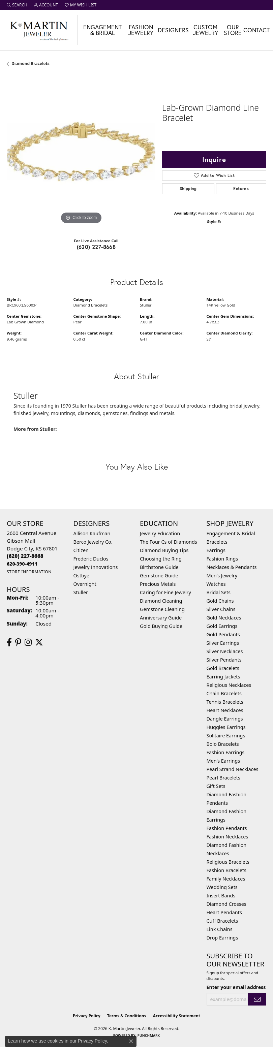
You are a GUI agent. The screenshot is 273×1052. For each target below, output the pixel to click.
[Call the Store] (25, 555)
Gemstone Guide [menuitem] (159, 575)
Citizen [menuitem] (81, 550)
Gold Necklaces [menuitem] (224, 617)
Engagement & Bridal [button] (102, 30)
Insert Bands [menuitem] (221, 895)
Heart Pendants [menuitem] (224, 912)
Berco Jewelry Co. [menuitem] (93, 542)
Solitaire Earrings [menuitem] (226, 735)
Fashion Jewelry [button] (140, 30)
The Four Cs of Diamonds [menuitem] (168, 542)
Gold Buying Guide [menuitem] (161, 626)
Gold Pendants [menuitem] (223, 634)
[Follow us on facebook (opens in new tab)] (9, 642)
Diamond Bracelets (30, 63)
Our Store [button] (233, 30)
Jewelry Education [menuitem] (160, 533)
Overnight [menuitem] (84, 584)
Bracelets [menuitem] (217, 542)
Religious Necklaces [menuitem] (229, 685)
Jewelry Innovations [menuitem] (95, 567)
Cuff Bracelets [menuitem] (222, 921)
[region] (81, 151)
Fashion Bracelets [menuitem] (226, 870)
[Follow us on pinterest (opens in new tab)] (18, 642)
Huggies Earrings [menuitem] (226, 727)
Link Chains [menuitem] (220, 929)
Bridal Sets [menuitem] (219, 592)
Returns (241, 188)
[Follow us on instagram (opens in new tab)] (28, 642)
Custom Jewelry (205, 30)
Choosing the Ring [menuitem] (161, 558)
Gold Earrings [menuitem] (222, 626)
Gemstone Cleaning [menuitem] (162, 609)
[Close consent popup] (131, 1041)
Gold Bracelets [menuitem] (223, 668)
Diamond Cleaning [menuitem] (161, 601)
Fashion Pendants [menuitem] (227, 828)
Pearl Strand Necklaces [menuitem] (233, 769)
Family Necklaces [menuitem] (226, 878)
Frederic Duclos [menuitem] (91, 558)
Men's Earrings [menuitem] (223, 761)
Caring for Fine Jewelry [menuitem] (165, 592)
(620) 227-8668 (96, 246)
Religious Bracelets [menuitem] (228, 862)
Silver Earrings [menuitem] (223, 643)
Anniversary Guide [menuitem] (161, 617)
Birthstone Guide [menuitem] (159, 567)
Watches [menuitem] (216, 584)
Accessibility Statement (176, 1016)
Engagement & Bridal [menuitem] (231, 533)
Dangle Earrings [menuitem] (225, 718)
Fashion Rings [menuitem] (222, 558)
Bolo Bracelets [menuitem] (223, 744)
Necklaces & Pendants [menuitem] (232, 567)
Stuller (146, 305)
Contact (256, 30)
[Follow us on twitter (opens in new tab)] (39, 642)
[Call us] (22, 564)
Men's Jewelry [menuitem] (222, 575)
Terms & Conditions (126, 1016)
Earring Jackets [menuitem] (223, 676)
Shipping (188, 188)
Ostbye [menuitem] (81, 575)
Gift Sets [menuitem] (216, 786)
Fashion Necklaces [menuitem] (227, 836)
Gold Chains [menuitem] (220, 601)
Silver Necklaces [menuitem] (225, 651)
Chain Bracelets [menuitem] (224, 693)
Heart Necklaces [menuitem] (225, 710)
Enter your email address (236, 987)
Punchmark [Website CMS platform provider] (149, 1035)
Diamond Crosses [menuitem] (226, 904)
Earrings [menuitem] (216, 550)
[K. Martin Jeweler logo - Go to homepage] (39, 30)
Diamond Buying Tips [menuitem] (164, 550)
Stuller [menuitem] (80, 592)
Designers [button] (173, 30)
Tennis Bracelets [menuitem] (225, 702)
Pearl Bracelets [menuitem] (223, 777)
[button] (17, 5)
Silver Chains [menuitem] (221, 609)
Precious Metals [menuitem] (158, 584)
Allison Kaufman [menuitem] (92, 533)
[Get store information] (29, 572)
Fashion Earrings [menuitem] (226, 752)
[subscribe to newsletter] (257, 999)
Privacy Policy (86, 1016)
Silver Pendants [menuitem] (224, 660)
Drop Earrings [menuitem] (222, 937)
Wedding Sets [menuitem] (222, 887)
